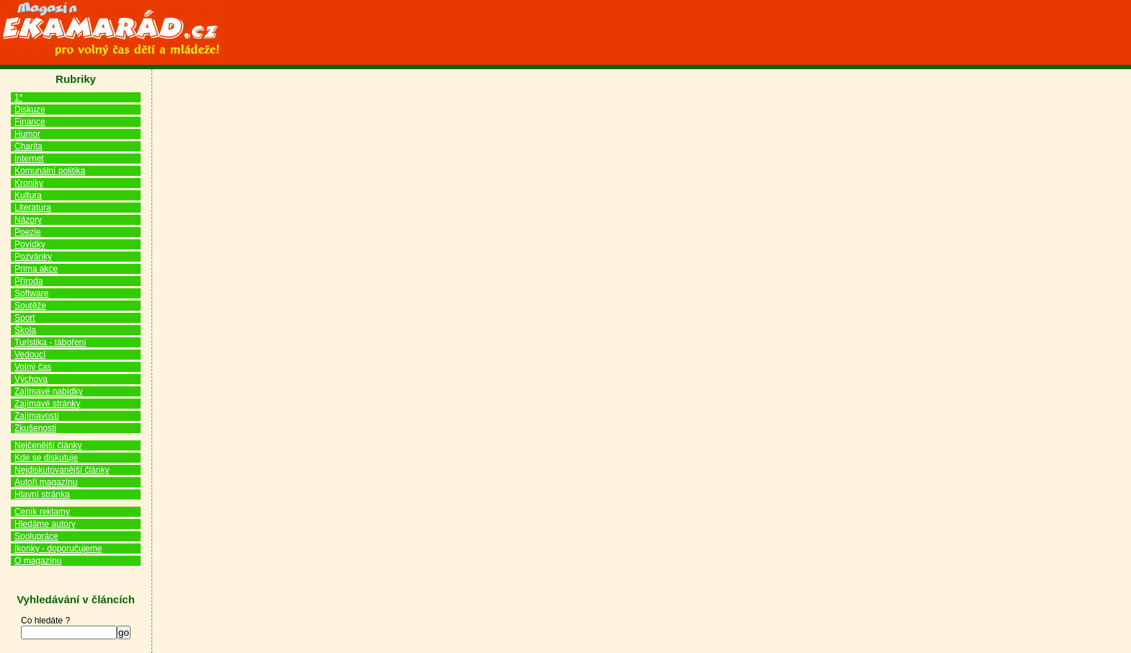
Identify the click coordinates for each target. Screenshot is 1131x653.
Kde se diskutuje (46, 458)
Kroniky (28, 183)
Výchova (31, 379)
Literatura (32, 208)
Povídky (29, 244)
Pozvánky (33, 257)
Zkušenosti (35, 428)
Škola (25, 330)
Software (31, 293)
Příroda (28, 281)
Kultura (28, 195)
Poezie (27, 232)
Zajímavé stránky (47, 404)
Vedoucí (29, 355)
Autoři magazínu (45, 482)
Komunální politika (49, 171)
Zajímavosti (36, 416)
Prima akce (36, 269)
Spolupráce (36, 536)
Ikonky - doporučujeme (58, 548)
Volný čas (32, 367)
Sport (24, 318)
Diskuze (29, 110)
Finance (29, 122)
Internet (29, 159)
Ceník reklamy (42, 512)
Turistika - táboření (50, 342)
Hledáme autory (45, 524)
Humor (27, 134)
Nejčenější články (48, 445)
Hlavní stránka (42, 494)
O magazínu (37, 561)
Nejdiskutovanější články (61, 470)
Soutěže (30, 306)
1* (18, 97)
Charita (28, 146)
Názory (28, 220)
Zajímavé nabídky (48, 391)
